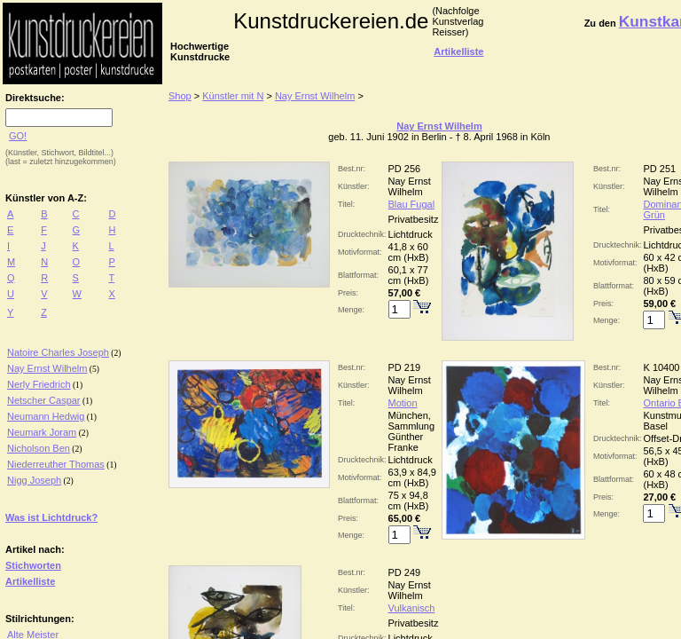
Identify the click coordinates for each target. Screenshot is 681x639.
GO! (18, 135)
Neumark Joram (41, 432)
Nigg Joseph (34, 480)
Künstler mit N (232, 96)
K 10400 (661, 367)
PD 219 (404, 367)
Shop (180, 96)
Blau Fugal (411, 204)
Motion (403, 403)
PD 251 (659, 168)
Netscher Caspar (44, 400)
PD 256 (404, 168)
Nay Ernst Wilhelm (47, 368)
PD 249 (404, 572)
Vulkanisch (411, 608)
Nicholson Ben (38, 448)
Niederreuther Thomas (56, 464)
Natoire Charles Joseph (58, 352)
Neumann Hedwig (45, 416)
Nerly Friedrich (39, 384)
